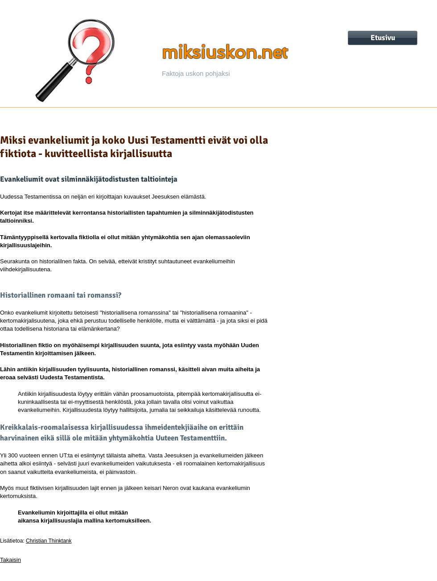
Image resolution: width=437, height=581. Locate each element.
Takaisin (10, 559)
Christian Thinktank (49, 541)
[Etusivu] (382, 38)
